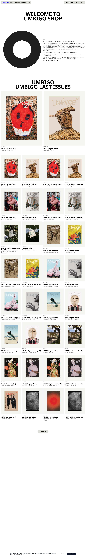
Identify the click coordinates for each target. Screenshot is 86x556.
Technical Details (63, 553)
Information (72, 2)
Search (66, 2)
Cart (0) (82, 2)
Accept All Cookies (72, 553)
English (78, 2)
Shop (28, 2)
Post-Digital (17, 2)
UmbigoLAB (23, 2)
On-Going (12, 2)
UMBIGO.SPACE (5, 2)
